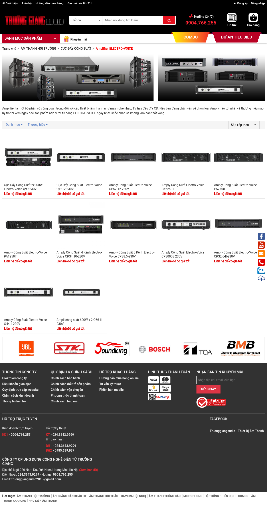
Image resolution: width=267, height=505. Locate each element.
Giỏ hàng (253, 25)
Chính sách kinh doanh (18, 395)
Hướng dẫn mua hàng (50, 3)
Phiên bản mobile (111, 389)
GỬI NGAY (208, 389)
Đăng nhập (258, 3)
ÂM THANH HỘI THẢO (104, 496)
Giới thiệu (10, 3)
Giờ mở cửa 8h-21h (79, 3)
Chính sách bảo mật (64, 401)
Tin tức (232, 25)
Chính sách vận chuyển (67, 389)
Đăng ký (242, 3)
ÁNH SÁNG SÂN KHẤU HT (70, 496)
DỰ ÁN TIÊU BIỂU (236, 37)
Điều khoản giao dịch (16, 384)
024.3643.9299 (28, 474)
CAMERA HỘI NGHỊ (134, 496)
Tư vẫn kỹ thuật (110, 384)
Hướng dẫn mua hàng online (119, 378)
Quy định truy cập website (20, 389)
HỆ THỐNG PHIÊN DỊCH (220, 496)
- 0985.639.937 (60, 450)
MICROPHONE (193, 496)
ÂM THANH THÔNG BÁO (165, 496)
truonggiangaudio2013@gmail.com (36, 479)
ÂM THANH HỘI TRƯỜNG (34, 496)
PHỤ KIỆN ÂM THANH (42, 500)
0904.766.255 (63, 474)
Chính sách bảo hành (65, 378)
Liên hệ (27, 3)
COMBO (191, 37)
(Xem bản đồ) (88, 470)
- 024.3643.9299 (60, 434)
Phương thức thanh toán (68, 395)
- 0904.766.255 (16, 434)
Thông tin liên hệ (14, 401)
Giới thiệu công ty (14, 378)
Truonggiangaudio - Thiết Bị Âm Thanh (237, 431)
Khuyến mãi (78, 39)
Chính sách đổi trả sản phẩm (71, 384)
